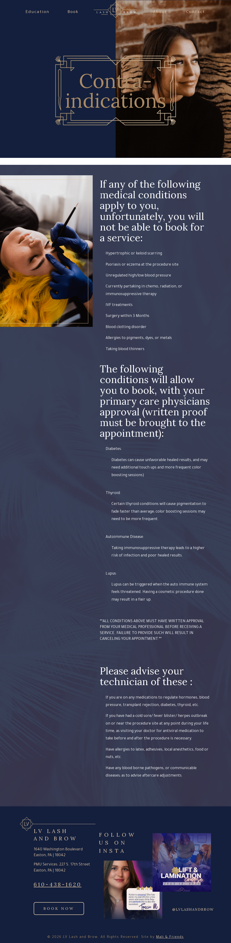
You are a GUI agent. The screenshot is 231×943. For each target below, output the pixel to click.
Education (37, 12)
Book (73, 12)
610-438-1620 (57, 884)
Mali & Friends (170, 937)
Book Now (58, 908)
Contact (195, 12)
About (160, 12)
